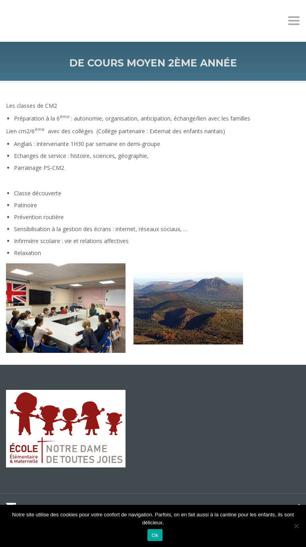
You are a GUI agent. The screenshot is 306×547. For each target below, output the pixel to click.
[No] (296, 526)
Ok (154, 535)
